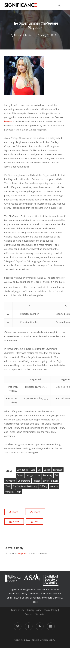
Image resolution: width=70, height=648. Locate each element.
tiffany (43, 486)
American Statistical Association (44, 593)
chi (39, 469)
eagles (47, 469)
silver (46, 480)
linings (29, 475)
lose (37, 475)
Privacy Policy (34, 609)
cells (32, 469)
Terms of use (17, 609)
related (36, 480)
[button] (65, 5)
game (20, 475)
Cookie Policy (50, 609)
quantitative (24, 480)
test (7, 486)
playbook (10, 480)
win (19, 491)
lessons (8, 121)
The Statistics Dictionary (25, 486)
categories (22, 469)
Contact (29, 614)
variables (10, 491)
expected (57, 469)
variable (54, 486)
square (54, 480)
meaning (47, 475)
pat (56, 475)
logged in (22, 553)
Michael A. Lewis (22, 35)
